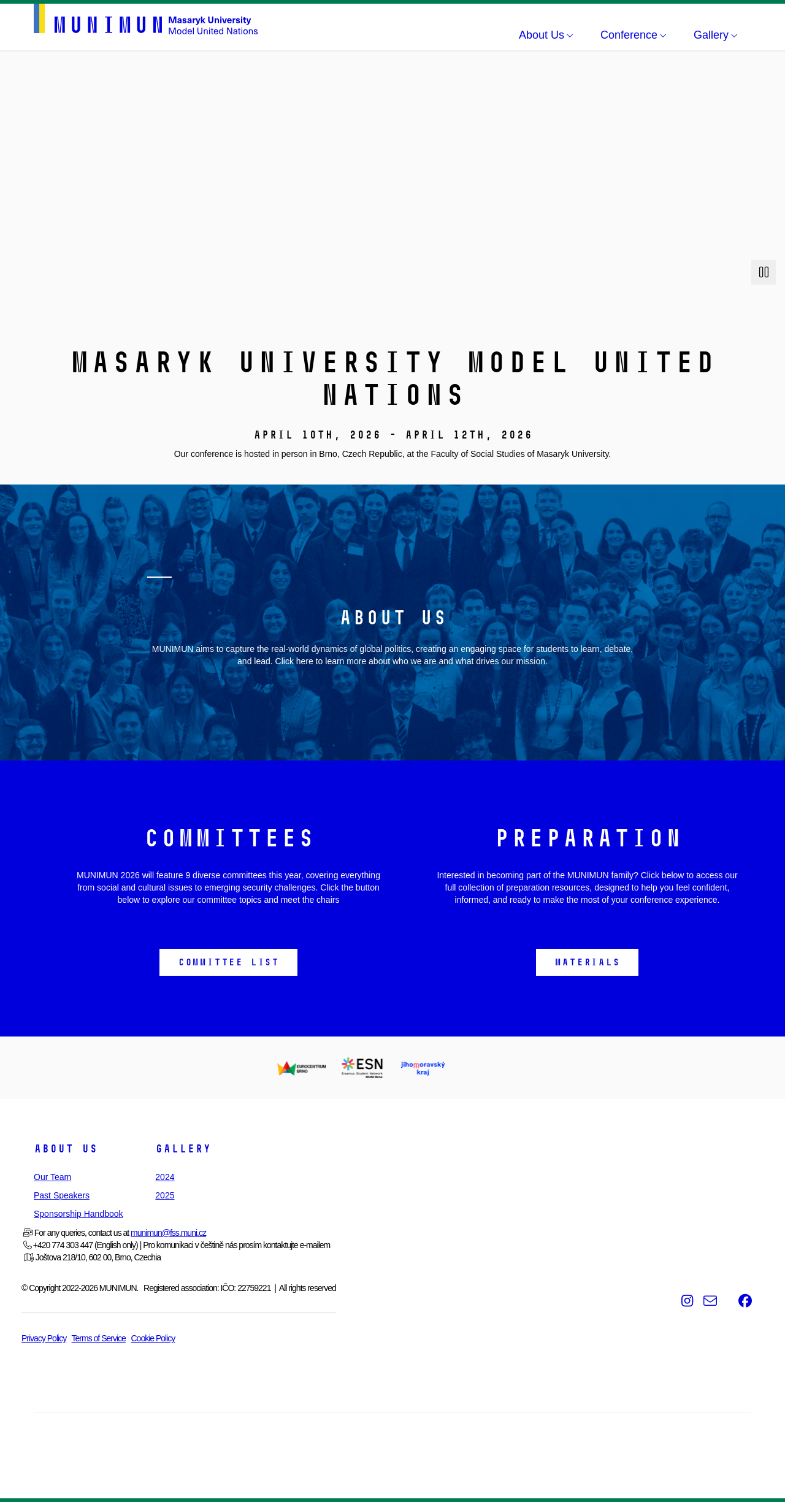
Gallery (183, 1148)
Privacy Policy (43, 1338)
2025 (164, 1195)
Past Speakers (62, 1195)
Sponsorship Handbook (78, 1214)
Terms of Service (99, 1338)
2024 (164, 1177)
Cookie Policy (153, 1338)
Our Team (52, 1177)
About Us (66, 1148)
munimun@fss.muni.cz (168, 1233)
